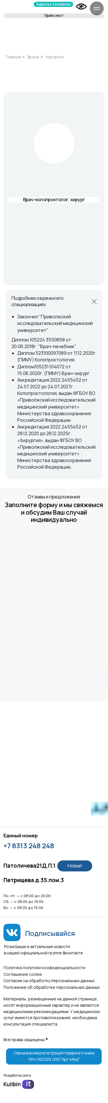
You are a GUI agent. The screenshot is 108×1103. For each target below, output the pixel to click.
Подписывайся (50, 933)
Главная (13, 57)
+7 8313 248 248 (28, 845)
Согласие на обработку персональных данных (48, 980)
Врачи (33, 57)
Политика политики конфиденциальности (44, 967)
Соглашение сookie (22, 974)
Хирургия (55, 57)
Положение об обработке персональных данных (51, 987)
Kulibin (12, 1084)
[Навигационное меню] (97, 8)
